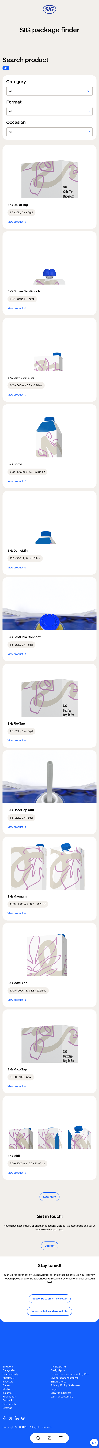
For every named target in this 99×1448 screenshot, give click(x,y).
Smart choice (58, 1381)
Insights (7, 1393)
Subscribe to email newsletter (49, 1298)
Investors (7, 1381)
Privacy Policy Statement (66, 1385)
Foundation (9, 1396)
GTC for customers (62, 1396)
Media (6, 1389)
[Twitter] (12, 1418)
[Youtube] (24, 1418)
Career (6, 1385)
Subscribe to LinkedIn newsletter (49, 1311)
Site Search (9, 1404)
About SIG (8, 1378)
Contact (49, 1245)
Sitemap (7, 1408)
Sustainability (10, 1374)
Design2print (58, 1370)
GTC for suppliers (61, 1393)
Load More (49, 1196)
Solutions (7, 1366)
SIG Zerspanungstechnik (65, 1378)
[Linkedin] (18, 1418)
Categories (8, 1370)
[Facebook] (5, 1418)
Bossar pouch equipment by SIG (70, 1374)
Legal (54, 1389)
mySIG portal (58, 1366)
